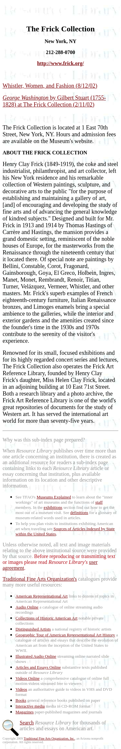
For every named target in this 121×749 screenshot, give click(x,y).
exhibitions (53, 507)
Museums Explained (53, 497)
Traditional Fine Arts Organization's (40, 579)
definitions (79, 512)
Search (27, 722)
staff (99, 502)
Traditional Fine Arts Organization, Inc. (49, 738)
